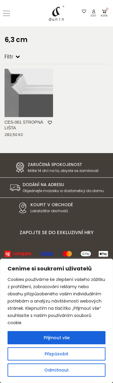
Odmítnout (56, 370)
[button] (50, 122)
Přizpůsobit (56, 354)
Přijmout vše (57, 338)
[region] (56, 321)
